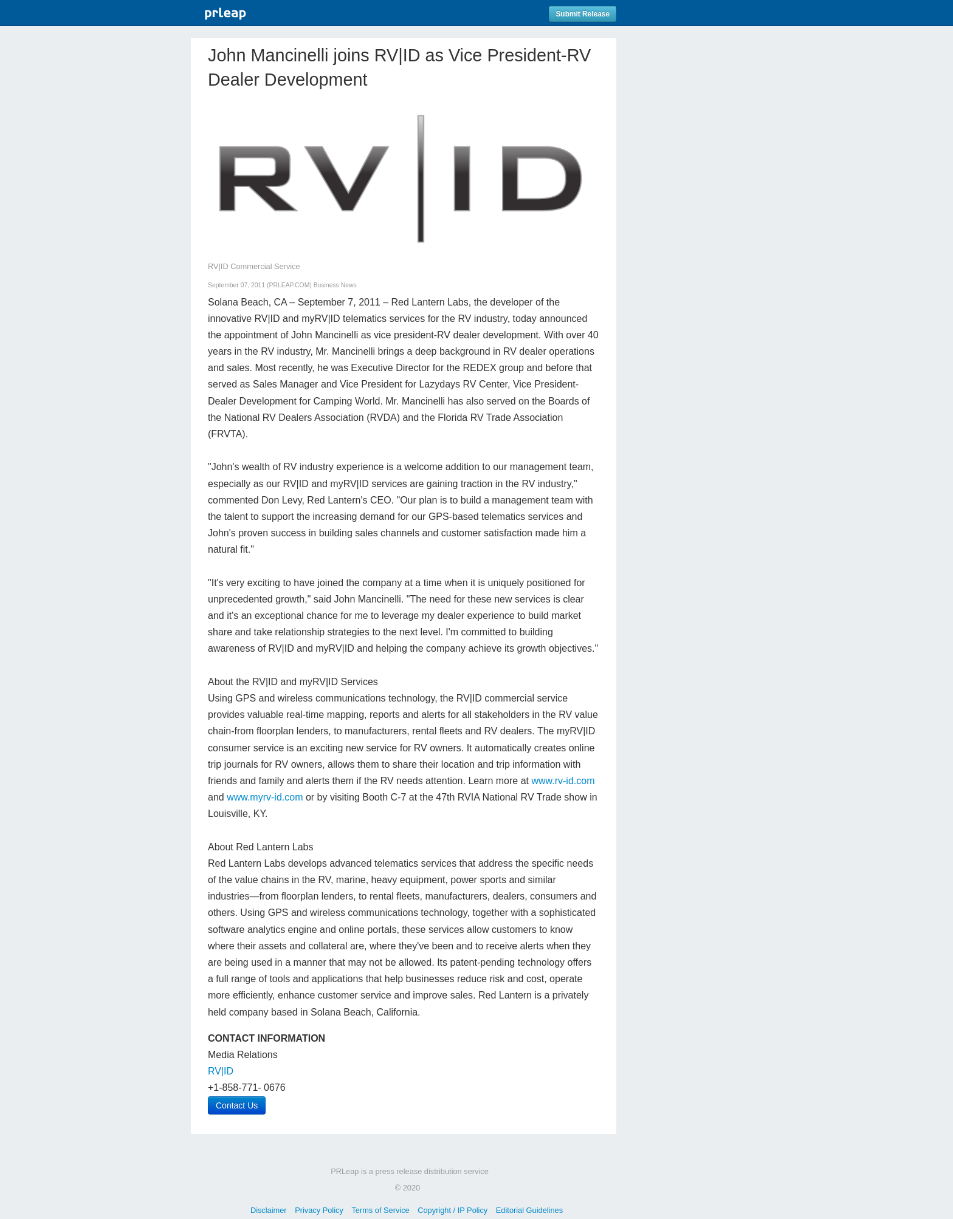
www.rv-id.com (562, 781)
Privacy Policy (319, 1210)
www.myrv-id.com (265, 797)
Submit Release (583, 14)
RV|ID (220, 1071)
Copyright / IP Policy (452, 1210)
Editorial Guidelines (529, 1210)
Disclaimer (268, 1210)
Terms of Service (380, 1210)
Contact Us (237, 1105)
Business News (335, 285)
